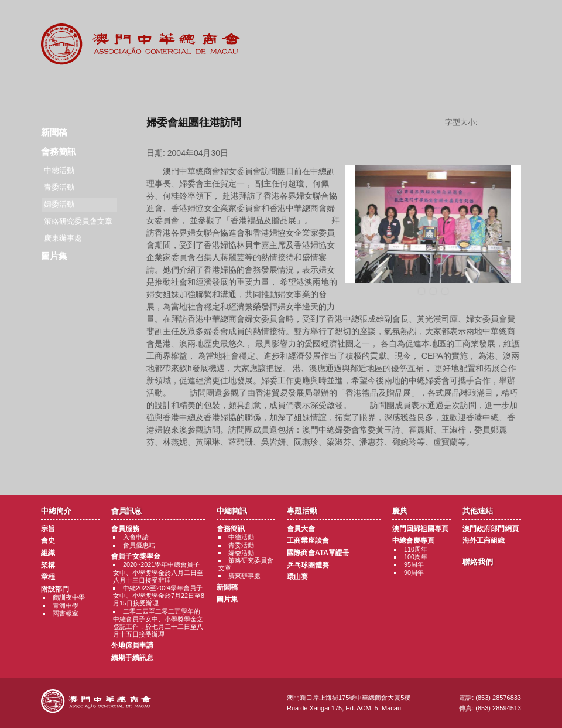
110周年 (415, 549)
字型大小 (503, 122)
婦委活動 (241, 552)
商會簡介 (65, 88)
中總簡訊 (209, 88)
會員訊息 (137, 88)
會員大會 (301, 529)
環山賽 (297, 577)
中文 (505, 18)
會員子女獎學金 (135, 556)
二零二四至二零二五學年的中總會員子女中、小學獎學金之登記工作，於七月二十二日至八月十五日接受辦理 (158, 623)
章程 (48, 577)
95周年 (414, 564)
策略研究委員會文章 (78, 221)
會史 (48, 540)
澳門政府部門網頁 (490, 529)
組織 (48, 553)
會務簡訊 (58, 152)
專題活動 (281, 88)
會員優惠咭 (139, 545)
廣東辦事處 (63, 238)
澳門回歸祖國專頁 (420, 529)
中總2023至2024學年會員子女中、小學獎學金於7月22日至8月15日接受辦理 (158, 595)
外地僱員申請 (132, 645)
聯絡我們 (497, 88)
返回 (334, 464)
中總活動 (59, 170)
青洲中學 (65, 605)
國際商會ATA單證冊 (318, 553)
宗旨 (48, 529)
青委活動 (59, 187)
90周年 (414, 572)
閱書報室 (65, 613)
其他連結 (425, 88)
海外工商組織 (483, 540)
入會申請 (136, 536)
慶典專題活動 (353, 88)
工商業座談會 (308, 540)
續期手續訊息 (132, 658)
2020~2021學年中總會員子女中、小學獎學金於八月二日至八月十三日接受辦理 (158, 572)
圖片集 (54, 256)
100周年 (415, 556)
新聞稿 (54, 132)
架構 (48, 565)
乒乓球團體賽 (308, 565)
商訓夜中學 (69, 597)
